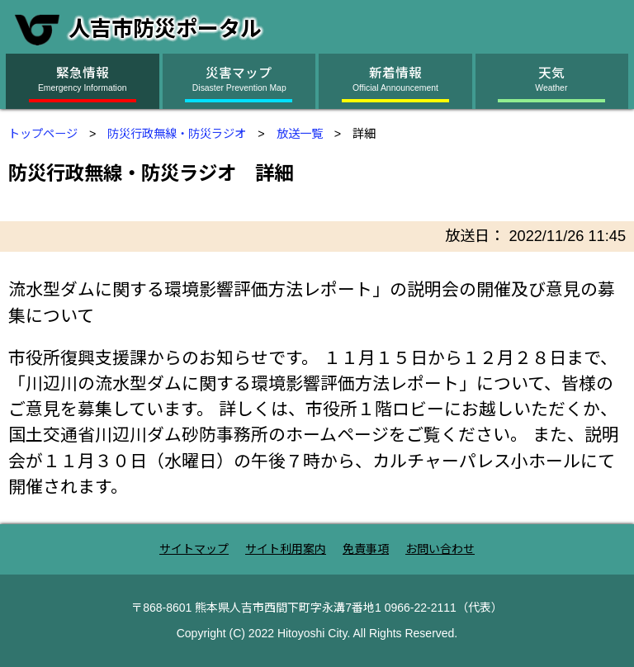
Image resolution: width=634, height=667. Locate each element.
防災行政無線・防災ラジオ (176, 133)
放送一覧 (300, 133)
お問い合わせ (440, 549)
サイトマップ (194, 549)
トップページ (43, 133)
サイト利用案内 (285, 549)
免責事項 (366, 549)
